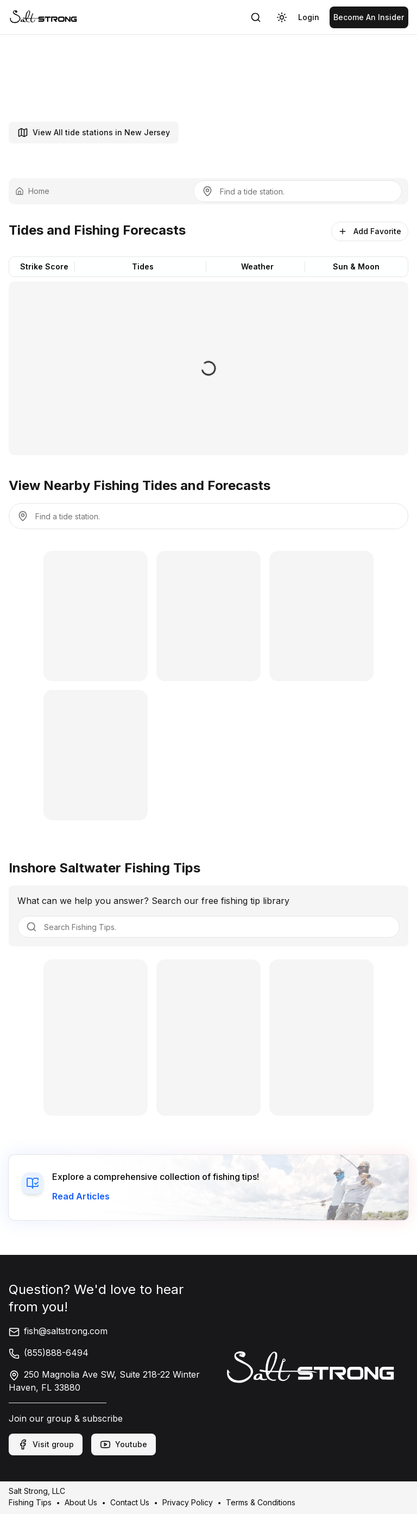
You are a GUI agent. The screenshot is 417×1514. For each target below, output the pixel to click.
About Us (81, 1502)
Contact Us (129, 1502)
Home (32, 191)
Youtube (123, 1444)
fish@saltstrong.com (58, 1330)
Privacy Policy (187, 1502)
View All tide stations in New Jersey (93, 132)
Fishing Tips (30, 1502)
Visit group (45, 1444)
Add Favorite (369, 231)
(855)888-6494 (49, 1352)
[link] (43, 17)
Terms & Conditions (260, 1502)
